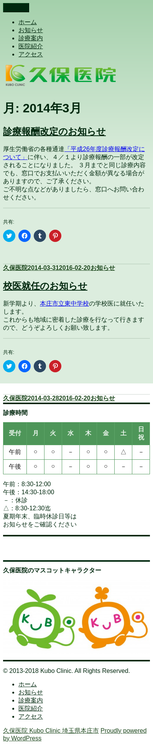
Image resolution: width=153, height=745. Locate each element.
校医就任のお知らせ (45, 286)
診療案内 (30, 38)
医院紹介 (30, 46)
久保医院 (15, 268)
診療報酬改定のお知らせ (54, 131)
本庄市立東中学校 (64, 303)
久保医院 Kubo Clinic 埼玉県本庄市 (51, 730)
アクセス (30, 54)
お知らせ (30, 30)
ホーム (27, 22)
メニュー (16, 7)
